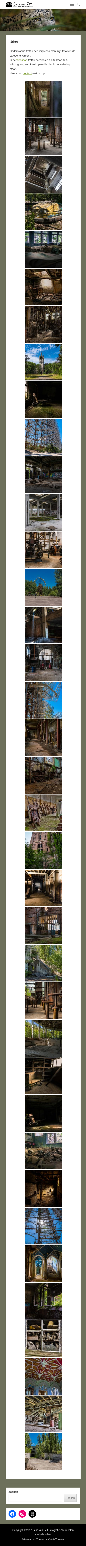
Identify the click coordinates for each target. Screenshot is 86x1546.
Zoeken (13, 1491)
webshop (21, 60)
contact (27, 73)
